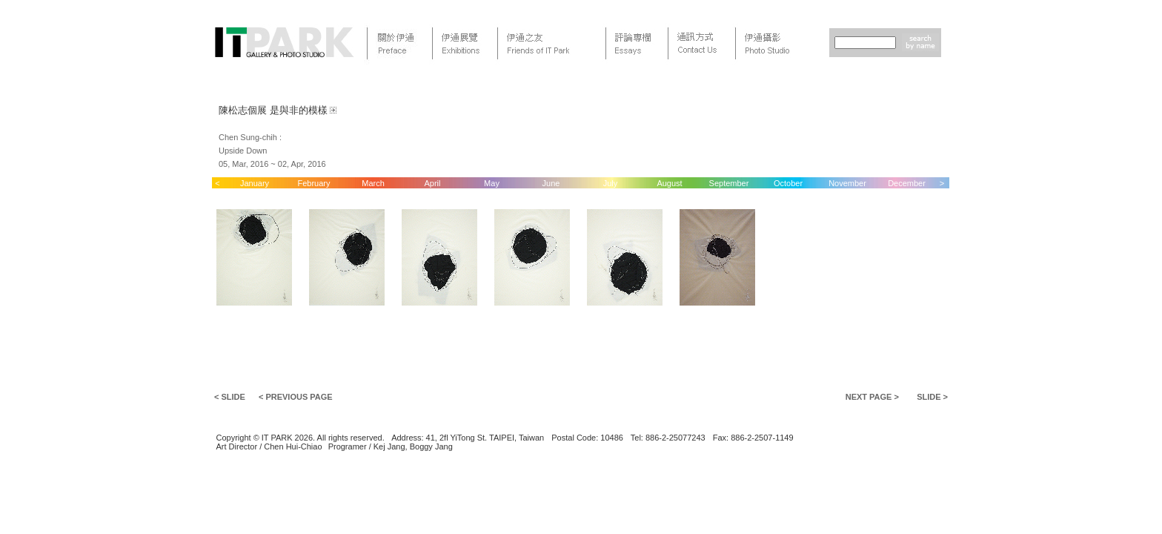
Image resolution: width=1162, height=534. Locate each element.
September (729, 183)
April (432, 183)
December (907, 183)
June (551, 183)
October (788, 183)
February (313, 183)
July (610, 183)
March (373, 183)
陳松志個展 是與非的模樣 (273, 110)
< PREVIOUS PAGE (296, 396)
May (491, 183)
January (254, 183)
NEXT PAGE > (872, 396)
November (847, 183)
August (669, 183)
